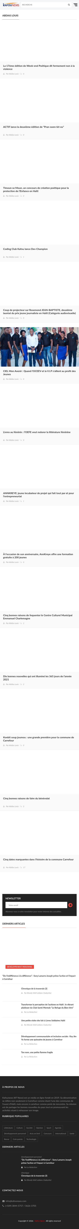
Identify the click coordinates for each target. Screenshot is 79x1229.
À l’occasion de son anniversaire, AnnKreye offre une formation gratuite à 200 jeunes (38, 556)
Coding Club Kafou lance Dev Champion (25, 248)
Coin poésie (18, 1139)
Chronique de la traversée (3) (34, 988)
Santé (72, 1133)
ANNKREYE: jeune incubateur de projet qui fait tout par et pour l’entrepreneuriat (38, 495)
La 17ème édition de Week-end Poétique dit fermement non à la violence (39, 67)
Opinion (39, 1128)
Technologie (31, 1139)
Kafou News (40, 1221)
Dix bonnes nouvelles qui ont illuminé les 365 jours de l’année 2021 (37, 678)
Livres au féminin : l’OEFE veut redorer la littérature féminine (37, 431)
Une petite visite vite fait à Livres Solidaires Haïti (43, 1020)
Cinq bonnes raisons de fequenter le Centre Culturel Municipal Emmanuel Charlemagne (37, 617)
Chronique (25, 1173)
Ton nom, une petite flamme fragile (37, 1052)
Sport (49, 1128)
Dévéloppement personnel (19, 967)
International (60, 1133)
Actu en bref (35, 1133)
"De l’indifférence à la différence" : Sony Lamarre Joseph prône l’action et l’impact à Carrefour (39, 977)
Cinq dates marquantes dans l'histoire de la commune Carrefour (38, 859)
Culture (19, 1128)
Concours (48, 1133)
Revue (6, 1139)
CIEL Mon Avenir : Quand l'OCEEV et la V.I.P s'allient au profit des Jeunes (39, 372)
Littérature (8, 1128)
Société (29, 1128)
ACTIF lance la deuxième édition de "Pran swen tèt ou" (33, 126)
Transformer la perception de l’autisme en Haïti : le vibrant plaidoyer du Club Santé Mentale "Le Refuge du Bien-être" (47, 1006)
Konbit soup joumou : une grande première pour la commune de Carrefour (38, 739)
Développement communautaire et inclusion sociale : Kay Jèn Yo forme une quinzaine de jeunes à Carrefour (48, 1038)
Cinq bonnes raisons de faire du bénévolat (26, 798)
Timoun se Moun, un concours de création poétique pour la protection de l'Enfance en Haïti (36, 189)
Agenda (58, 1128)
